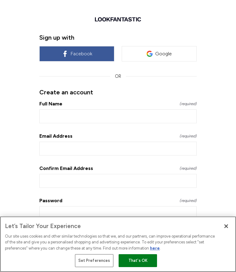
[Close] (226, 226)
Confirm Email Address (118, 168)
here (155, 248)
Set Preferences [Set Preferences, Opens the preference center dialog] (94, 260)
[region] (118, 244)
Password (118, 200)
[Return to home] (118, 19)
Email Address (118, 136)
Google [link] (159, 54)
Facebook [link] (77, 54)
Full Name (118, 104)
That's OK (138, 260)
